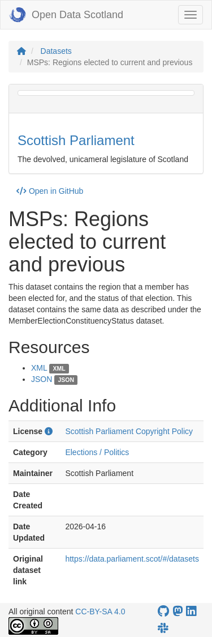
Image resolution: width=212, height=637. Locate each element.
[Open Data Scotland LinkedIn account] (191, 611)
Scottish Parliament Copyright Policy (129, 431)
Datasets (56, 51)
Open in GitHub (49, 191)
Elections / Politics (97, 452)
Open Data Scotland (66, 14)
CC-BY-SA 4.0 (100, 611)
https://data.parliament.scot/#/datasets (132, 558)
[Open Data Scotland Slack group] (163, 628)
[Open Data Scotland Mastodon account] (177, 611)
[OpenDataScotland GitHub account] (163, 611)
